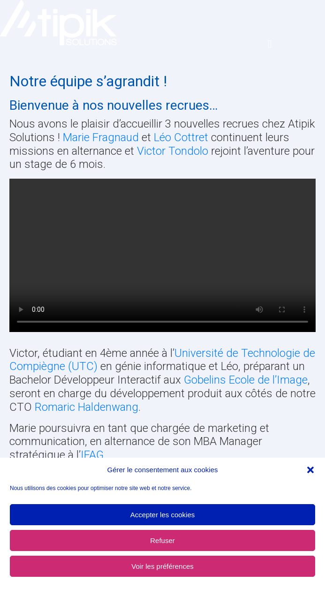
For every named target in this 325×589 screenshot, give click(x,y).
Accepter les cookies (162, 515)
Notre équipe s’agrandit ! (88, 81)
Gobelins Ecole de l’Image (246, 379)
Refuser (162, 540)
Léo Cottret (181, 137)
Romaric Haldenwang (86, 407)
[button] (310, 470)
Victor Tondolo (172, 151)
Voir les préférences (162, 566)
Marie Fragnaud (101, 137)
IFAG (92, 454)
